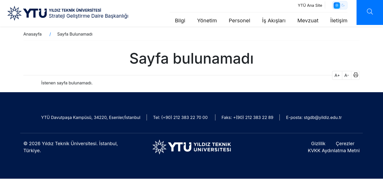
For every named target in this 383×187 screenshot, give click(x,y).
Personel (239, 20)
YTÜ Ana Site (310, 5)
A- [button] (346, 75)
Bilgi (180, 20)
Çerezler (345, 143)
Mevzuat (307, 20)
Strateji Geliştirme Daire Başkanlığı (88, 16)
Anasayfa (32, 34)
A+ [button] (337, 75)
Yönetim (207, 20)
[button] (354, 75)
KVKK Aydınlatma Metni (334, 150)
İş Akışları (273, 20)
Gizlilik (318, 143)
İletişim (338, 20)
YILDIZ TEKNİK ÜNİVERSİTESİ (75, 10)
